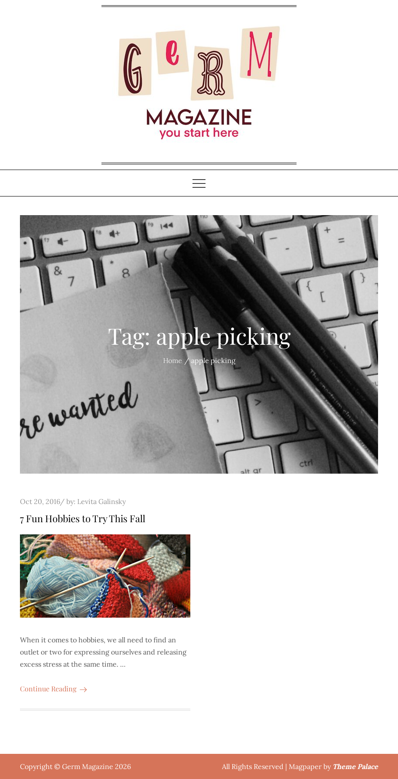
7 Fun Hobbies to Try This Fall (82, 518)
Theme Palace (355, 766)
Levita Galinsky (101, 501)
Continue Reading (53, 688)
